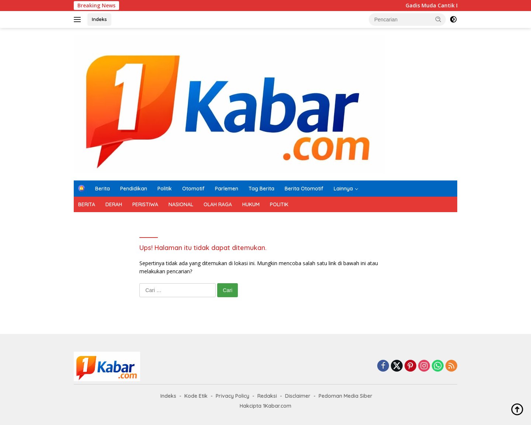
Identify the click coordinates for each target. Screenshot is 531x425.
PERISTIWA (145, 204)
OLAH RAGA (218, 204)
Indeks (99, 19)
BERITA (86, 204)
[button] (438, 19)
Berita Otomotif (304, 188)
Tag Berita (261, 188)
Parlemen (226, 188)
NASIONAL (181, 204)
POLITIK (279, 204)
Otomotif (193, 188)
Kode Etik (196, 396)
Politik (164, 188)
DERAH (113, 204)
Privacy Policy (232, 396)
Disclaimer (297, 396)
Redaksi (267, 396)
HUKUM (251, 204)
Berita (102, 188)
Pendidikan (133, 188)
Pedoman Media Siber (345, 396)
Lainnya (343, 188)
